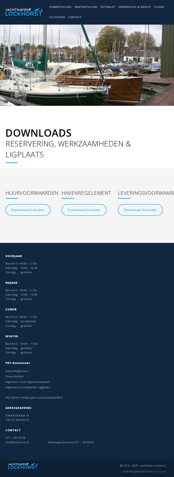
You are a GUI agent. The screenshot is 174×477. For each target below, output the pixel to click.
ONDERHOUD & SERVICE (135, 7)
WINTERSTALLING (86, 7)
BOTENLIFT (108, 7)
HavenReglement (16, 371)
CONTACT (75, 17)
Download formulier (28, 210)
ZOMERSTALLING (60, 7)
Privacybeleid (14, 376)
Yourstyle (159, 471)
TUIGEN (159, 7)
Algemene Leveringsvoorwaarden (27, 382)
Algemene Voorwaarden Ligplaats (27, 387)
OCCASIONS (57, 17)
